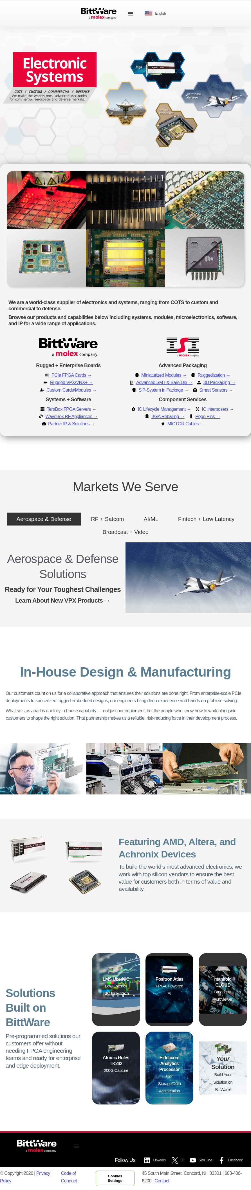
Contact (161, 1180)
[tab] (44, 519)
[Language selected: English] (157, 13)
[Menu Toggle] (130, 13)
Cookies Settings (115, 1178)
